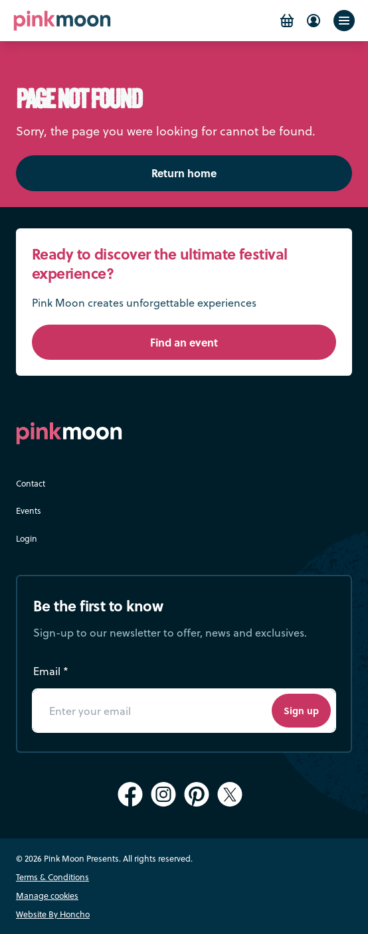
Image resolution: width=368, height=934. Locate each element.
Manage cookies (47, 895)
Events (28, 510)
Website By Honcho (53, 914)
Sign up (301, 710)
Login (26, 538)
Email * (50, 670)
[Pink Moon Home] (62, 21)
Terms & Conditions (52, 877)
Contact (30, 483)
